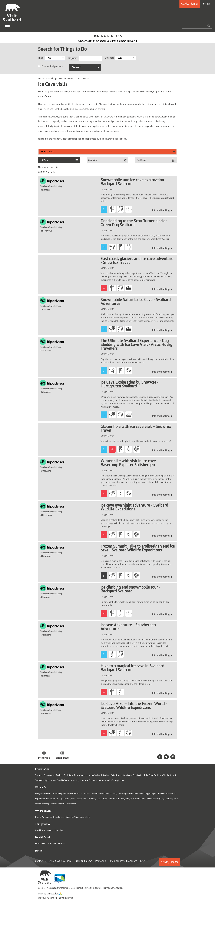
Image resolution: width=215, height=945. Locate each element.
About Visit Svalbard (60, 861)
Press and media (83, 861)
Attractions (48, 830)
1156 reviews (45, 392)
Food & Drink (42, 837)
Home (38, 850)
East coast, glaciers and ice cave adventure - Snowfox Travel (137, 261)
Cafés (49, 843)
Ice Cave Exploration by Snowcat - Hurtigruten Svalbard (130, 384)
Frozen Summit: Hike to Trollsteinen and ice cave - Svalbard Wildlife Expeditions (138, 548)
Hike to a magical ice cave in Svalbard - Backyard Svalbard (134, 668)
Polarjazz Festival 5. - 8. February (48, 793)
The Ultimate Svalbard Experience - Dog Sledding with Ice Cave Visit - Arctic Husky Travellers (136, 345)
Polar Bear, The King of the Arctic (158, 775)
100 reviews (45, 471)
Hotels (38, 817)
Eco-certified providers (52, 66)
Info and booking (161, 210)
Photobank (101, 861)
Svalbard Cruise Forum (112, 775)
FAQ (142, 861)
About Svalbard (95, 775)
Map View (92, 160)
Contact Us (40, 861)
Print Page (44, 757)
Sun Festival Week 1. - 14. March (76, 793)
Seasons (38, 775)
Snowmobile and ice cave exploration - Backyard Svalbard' (133, 182)
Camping (69, 817)
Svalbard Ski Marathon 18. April (103, 793)
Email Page (62, 757)
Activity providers (80, 780)
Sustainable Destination (133, 775)
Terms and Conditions (113, 888)
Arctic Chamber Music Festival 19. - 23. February (152, 799)
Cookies (42, 888)
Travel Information (64, 780)
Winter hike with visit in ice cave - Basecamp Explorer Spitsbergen (129, 463)
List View (44, 160)
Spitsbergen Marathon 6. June (130, 793)
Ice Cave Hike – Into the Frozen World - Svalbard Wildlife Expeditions (134, 706)
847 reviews (45, 556)
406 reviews (46, 351)
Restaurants (40, 843)
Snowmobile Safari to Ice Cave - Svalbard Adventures (136, 302)
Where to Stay (43, 810)
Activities (39, 830)
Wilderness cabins (82, 817)
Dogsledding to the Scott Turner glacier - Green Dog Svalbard (135, 223)
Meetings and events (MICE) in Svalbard (59, 804)
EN (204, 4)
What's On (41, 787)
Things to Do (42, 824)
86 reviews (45, 190)
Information (42, 769)
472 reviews (45, 635)
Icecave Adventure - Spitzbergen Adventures (128, 627)
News (53, 780)
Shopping (58, 830)
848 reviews (46, 515)
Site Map (97, 888)
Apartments (47, 817)
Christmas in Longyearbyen (120, 799)
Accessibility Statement (58, 888)
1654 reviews (46, 231)
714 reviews (45, 310)
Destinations (49, 775)
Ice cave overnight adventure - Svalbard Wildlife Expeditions (134, 507)
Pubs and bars (59, 843)
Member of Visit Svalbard (123, 861)
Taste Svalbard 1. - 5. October (58, 799)
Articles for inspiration (114, 780)
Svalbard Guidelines (64, 775)
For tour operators (96, 780)
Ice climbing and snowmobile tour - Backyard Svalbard (130, 589)
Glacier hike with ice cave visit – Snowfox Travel (136, 429)
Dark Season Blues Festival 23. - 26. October (89, 799)
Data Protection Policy (81, 888)
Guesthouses (58, 817)
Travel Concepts (80, 775)
